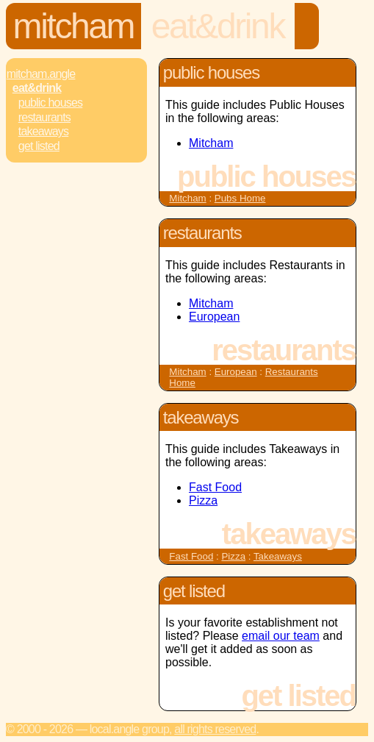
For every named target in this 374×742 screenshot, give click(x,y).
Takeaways (43, 131)
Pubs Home (240, 198)
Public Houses (50, 102)
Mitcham (73, 26)
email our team (281, 635)
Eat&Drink (217, 26)
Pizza (203, 500)
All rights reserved (215, 729)
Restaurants (44, 117)
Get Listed (39, 146)
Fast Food (215, 487)
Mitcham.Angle (41, 74)
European (214, 316)
